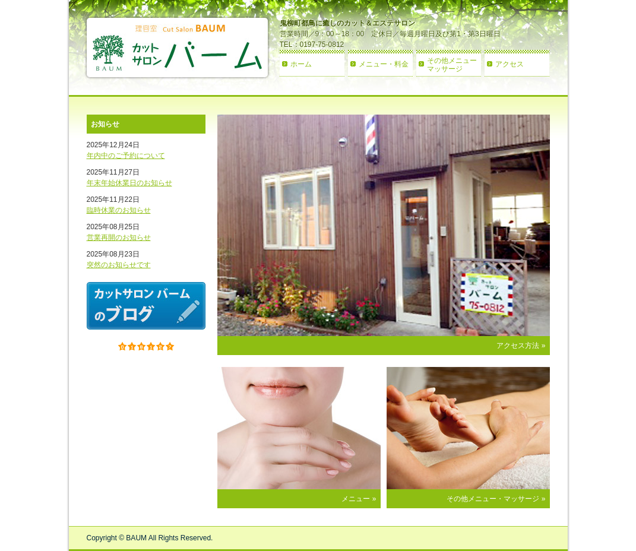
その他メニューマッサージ (452, 64)
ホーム (301, 64)
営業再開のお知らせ (119, 237)
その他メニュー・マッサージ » (496, 499)
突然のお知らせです (119, 265)
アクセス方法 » (520, 345)
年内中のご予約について (126, 155)
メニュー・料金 (384, 64)
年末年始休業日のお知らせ (129, 183)
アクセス (509, 64)
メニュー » (358, 499)
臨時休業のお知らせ (119, 210)
